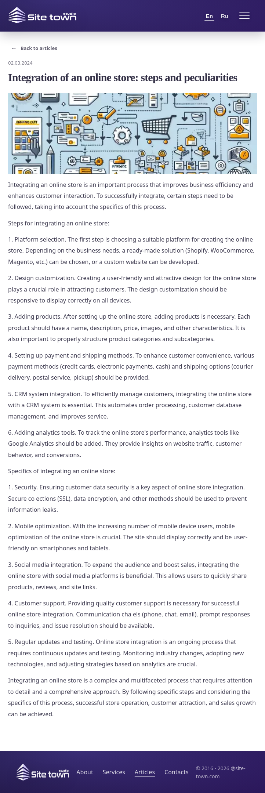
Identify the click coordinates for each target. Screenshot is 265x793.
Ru (224, 16)
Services (114, 772)
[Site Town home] (42, 15)
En (209, 16)
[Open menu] (244, 16)
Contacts (176, 772)
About (84, 772)
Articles (145, 772)
